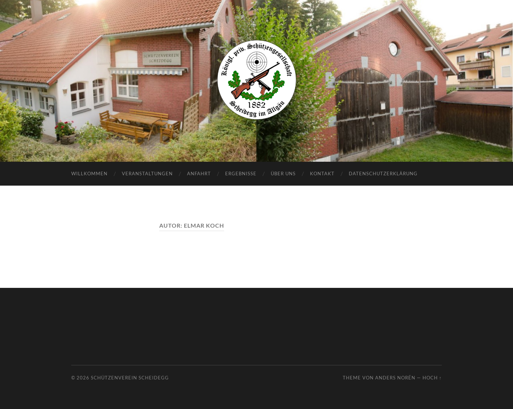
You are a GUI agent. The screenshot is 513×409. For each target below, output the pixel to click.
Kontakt (322, 173)
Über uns (283, 173)
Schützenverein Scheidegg (130, 377)
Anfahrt (199, 173)
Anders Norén (395, 377)
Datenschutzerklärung (383, 173)
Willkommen (89, 173)
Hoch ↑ (432, 377)
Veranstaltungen (147, 173)
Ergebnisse (240, 173)
